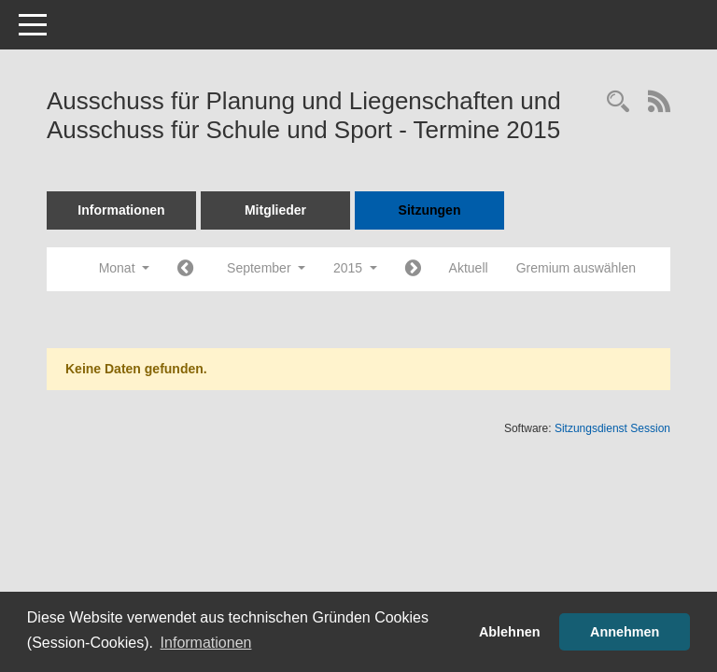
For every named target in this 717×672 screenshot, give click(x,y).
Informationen (120, 210)
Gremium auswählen (576, 267)
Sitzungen (430, 210)
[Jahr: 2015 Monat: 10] (413, 269)
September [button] (266, 267)
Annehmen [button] (624, 631)
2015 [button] (355, 267)
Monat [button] (124, 267)
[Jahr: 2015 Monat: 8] (185, 269)
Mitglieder (275, 210)
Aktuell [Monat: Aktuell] (468, 267)
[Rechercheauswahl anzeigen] (618, 103)
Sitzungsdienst (612, 428)
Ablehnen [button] (510, 631)
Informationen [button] (206, 643)
